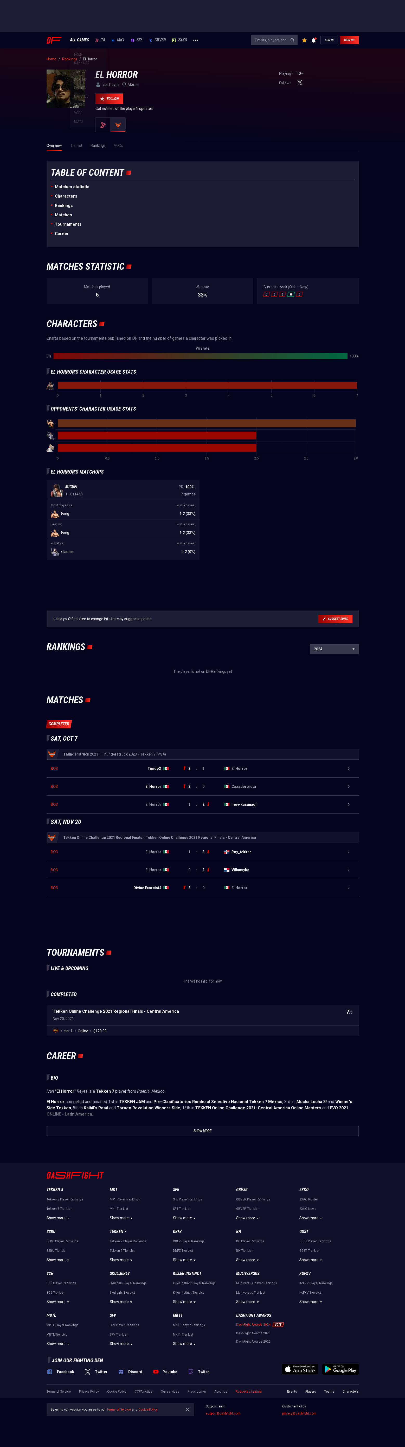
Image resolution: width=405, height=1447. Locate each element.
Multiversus (247, 1273)
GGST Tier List (309, 1251)
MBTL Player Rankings (63, 1325)
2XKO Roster (308, 1199)
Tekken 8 (55, 1189)
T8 (100, 40)
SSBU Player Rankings (62, 1241)
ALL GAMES (79, 40)
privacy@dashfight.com (299, 1413)
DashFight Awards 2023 (253, 1333)
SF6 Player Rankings (187, 1199)
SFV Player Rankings (124, 1325)
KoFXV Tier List (310, 1292)
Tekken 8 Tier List (59, 1209)
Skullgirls (120, 1273)
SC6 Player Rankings (61, 1283)
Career (62, 233)
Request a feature (249, 1391)
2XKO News (307, 1209)
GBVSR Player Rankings (253, 1199)
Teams (329, 1391)
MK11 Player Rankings (189, 1325)
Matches (63, 214)
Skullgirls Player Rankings (128, 1283)
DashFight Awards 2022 (253, 1341)
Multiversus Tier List (250, 1292)
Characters (66, 196)
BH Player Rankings (250, 1241)
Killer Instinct (187, 1273)
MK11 (178, 1315)
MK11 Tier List (183, 1334)
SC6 (50, 1273)
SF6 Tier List (181, 1209)
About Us (220, 1391)
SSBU (51, 1231)
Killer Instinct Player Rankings (194, 1283)
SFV (113, 1315)
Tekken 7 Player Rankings (128, 1241)
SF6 (137, 40)
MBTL (51, 1315)
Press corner (197, 1391)
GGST (303, 1231)
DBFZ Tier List (183, 1251)
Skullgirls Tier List (122, 1292)
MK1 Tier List (119, 1209)
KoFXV (305, 1273)
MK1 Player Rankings (125, 1199)
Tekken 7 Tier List (122, 1251)
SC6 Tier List (56, 1292)
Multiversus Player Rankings (256, 1283)
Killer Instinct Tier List (188, 1292)
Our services (170, 1391)
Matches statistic (72, 186)
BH (238, 1231)
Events (292, 1391)
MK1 (118, 40)
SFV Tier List (118, 1334)
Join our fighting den (77, 1360)
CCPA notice (143, 1391)
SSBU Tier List (57, 1251)
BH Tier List (244, 1251)
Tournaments (68, 224)
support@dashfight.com (223, 1413)
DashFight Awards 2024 (253, 1324)
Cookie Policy (116, 1391)
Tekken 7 (118, 1231)
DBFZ (177, 1231)
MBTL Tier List (57, 1334)
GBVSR (157, 40)
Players (310, 1391)
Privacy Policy (89, 1391)
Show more (59, 1218)
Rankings (64, 205)
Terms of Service (59, 1391)
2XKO (179, 40)
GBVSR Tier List (247, 1209)
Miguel (71, 486)
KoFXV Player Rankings (316, 1283)
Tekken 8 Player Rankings (65, 1199)
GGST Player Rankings (315, 1241)
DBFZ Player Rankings (189, 1241)
